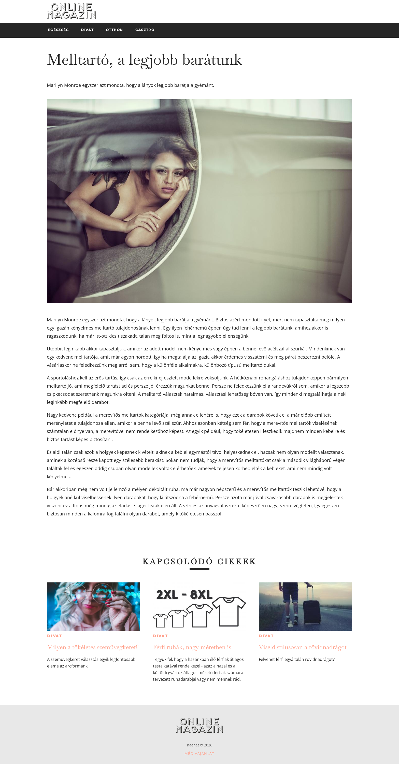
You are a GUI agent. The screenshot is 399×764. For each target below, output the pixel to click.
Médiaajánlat (199, 753)
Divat (54, 636)
